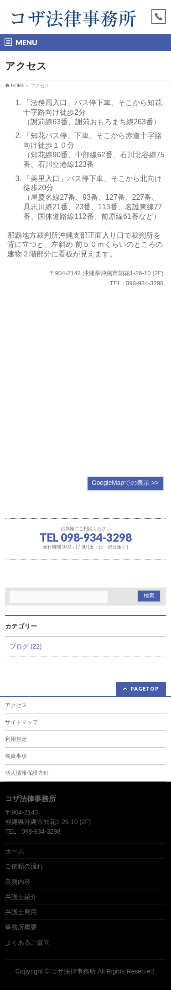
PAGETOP (144, 689)
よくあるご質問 (27, 942)
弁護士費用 (21, 911)
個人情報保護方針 (27, 773)
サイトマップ (21, 722)
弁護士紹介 (21, 896)
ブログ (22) (25, 646)
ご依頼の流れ (24, 866)
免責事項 (16, 756)
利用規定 (16, 739)
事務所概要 (21, 927)
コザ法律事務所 (73, 971)
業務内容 (18, 881)
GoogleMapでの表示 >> (125, 482)
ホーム (14, 851)
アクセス (16, 705)
